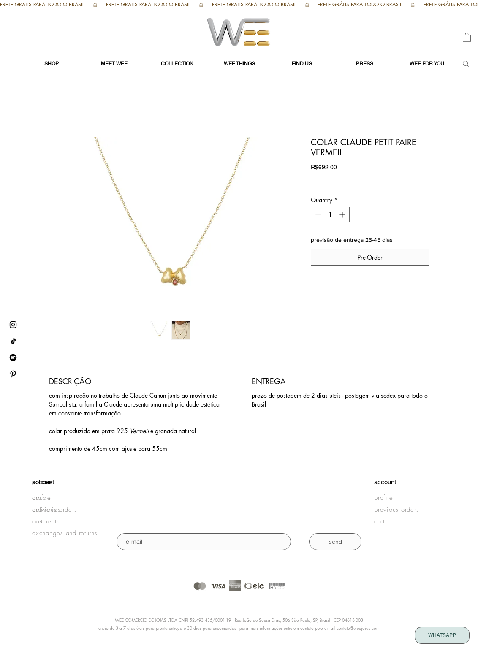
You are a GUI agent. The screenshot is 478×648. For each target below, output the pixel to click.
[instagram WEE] (13, 324)
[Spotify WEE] (13, 357)
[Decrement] (317, 214)
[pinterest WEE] (13, 374)
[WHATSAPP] (442, 635)
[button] (467, 37)
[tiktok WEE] (13, 341)
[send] (335, 541)
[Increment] (343, 214)
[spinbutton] (330, 214)
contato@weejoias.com (358, 628)
